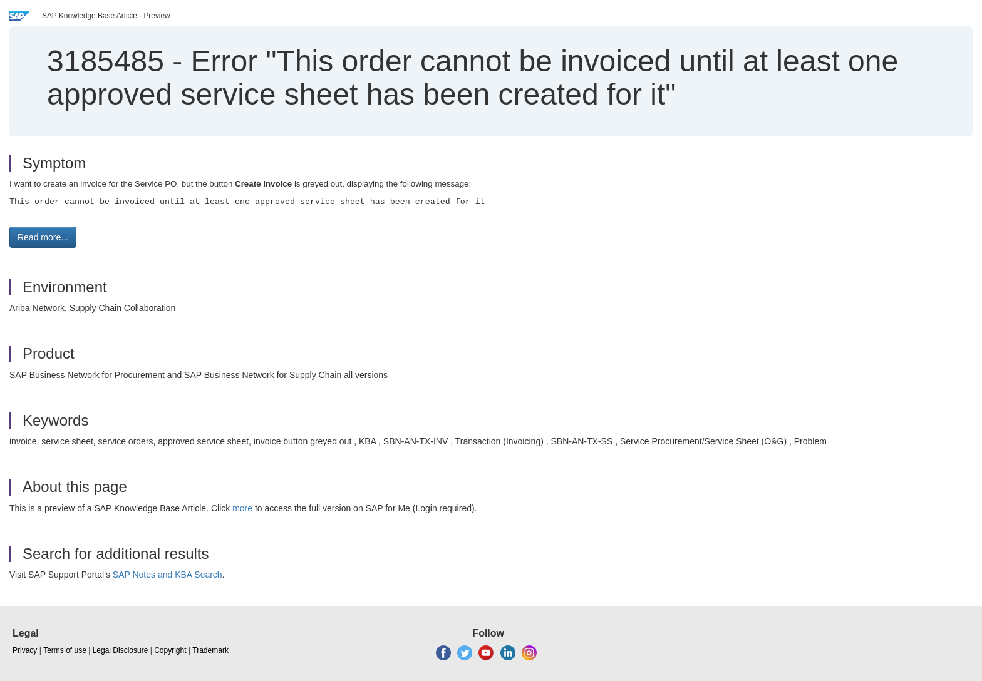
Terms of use (64, 650)
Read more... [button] (43, 237)
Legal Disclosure (120, 650)
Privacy (25, 650)
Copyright (170, 650)
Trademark (210, 650)
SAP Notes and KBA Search (167, 575)
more (242, 508)
